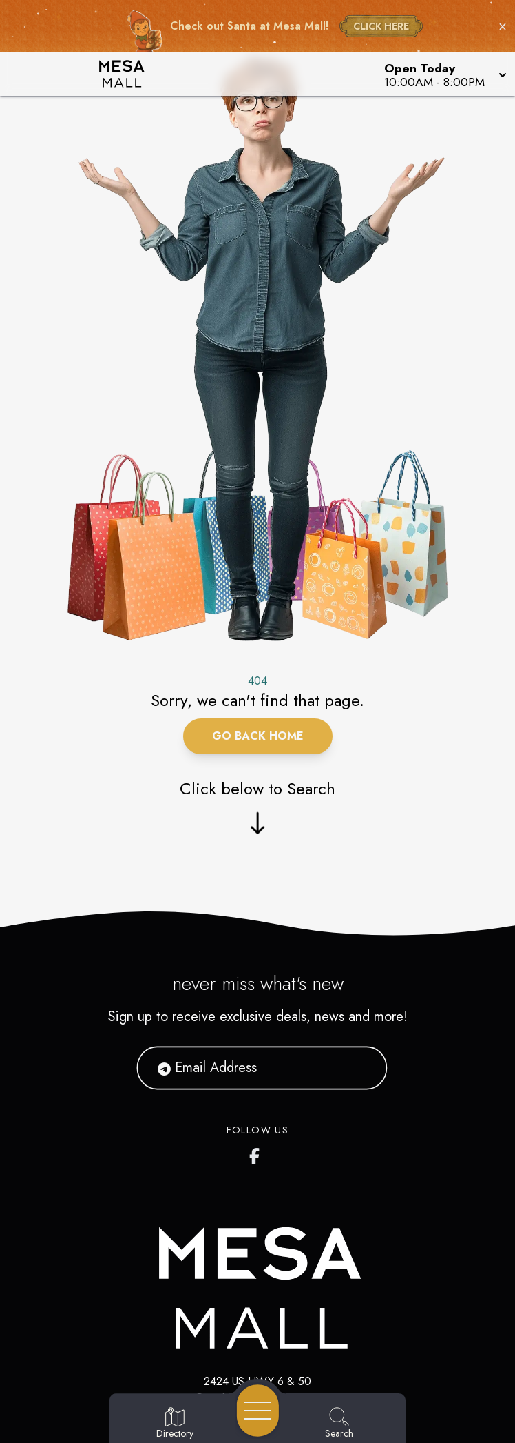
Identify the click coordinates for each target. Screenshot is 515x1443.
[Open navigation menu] (258, 1410)
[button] (444, 73)
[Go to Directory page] (175, 1423)
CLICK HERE (381, 26)
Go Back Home (258, 736)
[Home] (132, 73)
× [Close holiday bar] (502, 26)
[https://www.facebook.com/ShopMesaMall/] (257, 1153)
